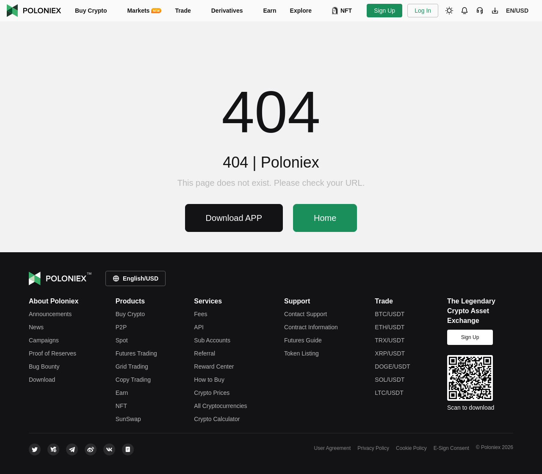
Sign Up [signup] (470, 337)
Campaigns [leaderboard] (44, 340)
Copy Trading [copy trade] (133, 379)
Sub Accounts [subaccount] (212, 340)
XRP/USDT (390, 353)
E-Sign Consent (451, 448)
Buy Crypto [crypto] (130, 314)
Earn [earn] (122, 392)
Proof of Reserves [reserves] (52, 353)
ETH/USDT (389, 327)
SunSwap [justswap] (128, 419)
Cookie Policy (411, 448)
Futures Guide (303, 340)
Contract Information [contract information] (311, 327)
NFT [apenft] (121, 405)
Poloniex (34, 10)
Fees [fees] (200, 314)
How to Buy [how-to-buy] (209, 379)
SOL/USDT (389, 379)
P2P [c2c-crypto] (121, 327)
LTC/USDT (389, 392)
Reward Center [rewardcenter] (214, 366)
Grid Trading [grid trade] (132, 366)
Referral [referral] (204, 353)
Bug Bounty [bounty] (44, 366)
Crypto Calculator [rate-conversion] (217, 419)
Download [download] (42, 379)
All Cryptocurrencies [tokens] (220, 405)
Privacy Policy (373, 448)
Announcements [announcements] (50, 314)
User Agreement (332, 448)
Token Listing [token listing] (301, 353)
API (199, 327)
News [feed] (36, 327)
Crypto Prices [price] (212, 392)
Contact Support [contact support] (305, 314)
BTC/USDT (389, 314)
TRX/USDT (389, 340)
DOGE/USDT (392, 366)
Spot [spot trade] (122, 340)
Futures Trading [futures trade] (136, 353)
